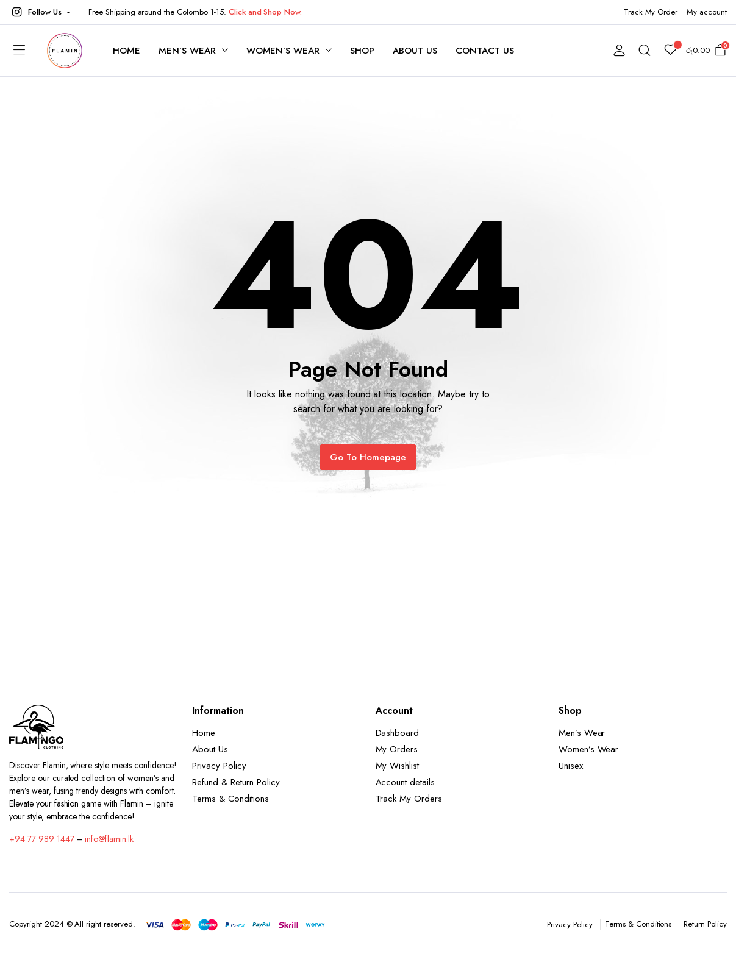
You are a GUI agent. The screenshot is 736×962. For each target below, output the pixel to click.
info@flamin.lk (109, 839)
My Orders (397, 749)
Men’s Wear (187, 50)
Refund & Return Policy (235, 782)
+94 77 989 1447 (41, 839)
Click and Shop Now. (265, 12)
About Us (415, 50)
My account (707, 12)
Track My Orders (409, 798)
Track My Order (651, 12)
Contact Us (485, 50)
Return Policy (705, 924)
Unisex (571, 765)
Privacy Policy (219, 765)
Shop (362, 50)
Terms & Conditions (230, 798)
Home (126, 50)
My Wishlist (398, 765)
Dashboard (398, 732)
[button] (39, 12)
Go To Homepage (368, 457)
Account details (405, 782)
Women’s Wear (283, 50)
